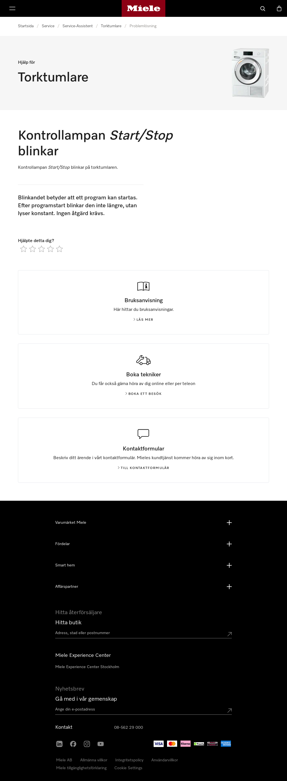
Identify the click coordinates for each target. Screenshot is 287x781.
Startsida (26, 26)
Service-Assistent (78, 26)
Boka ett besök (143, 394)
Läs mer (143, 320)
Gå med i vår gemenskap (86, 699)
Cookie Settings (128, 768)
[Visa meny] (12, 8)
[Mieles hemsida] (144, 8)
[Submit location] (229, 634)
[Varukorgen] (279, 8)
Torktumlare (111, 26)
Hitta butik (68, 622)
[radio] (23, 248)
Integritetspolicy (129, 760)
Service (48, 26)
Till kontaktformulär (144, 468)
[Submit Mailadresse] (229, 710)
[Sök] (263, 8)
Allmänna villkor (93, 760)
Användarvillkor (164, 760)
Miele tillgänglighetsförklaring (81, 768)
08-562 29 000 (128, 728)
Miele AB (64, 760)
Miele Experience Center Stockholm (87, 667)
